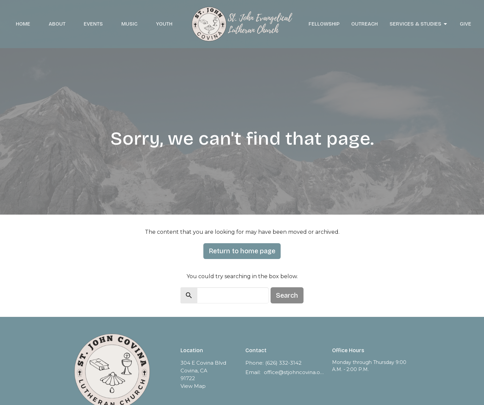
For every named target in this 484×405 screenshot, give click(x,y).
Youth (164, 24)
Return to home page (242, 251)
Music (129, 24)
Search (287, 295)
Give (465, 24)
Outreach (364, 24)
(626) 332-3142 (283, 363)
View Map (193, 386)
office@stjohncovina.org (294, 372)
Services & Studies (419, 24)
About (57, 24)
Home (23, 24)
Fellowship (324, 24)
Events (93, 24)
